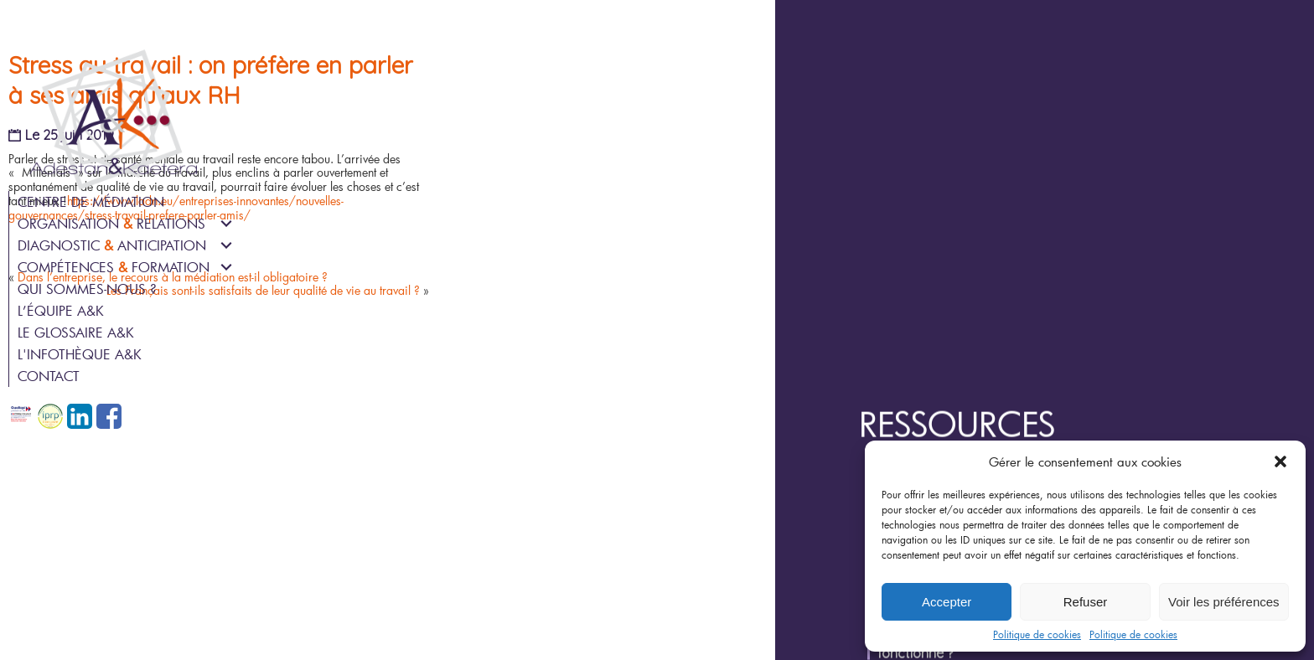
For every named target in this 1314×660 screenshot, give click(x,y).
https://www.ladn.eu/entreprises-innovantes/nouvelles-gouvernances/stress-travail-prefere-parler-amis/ (409, 366)
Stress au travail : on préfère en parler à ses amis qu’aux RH (449, 207)
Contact (49, 375)
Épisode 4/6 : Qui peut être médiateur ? (1060, 394)
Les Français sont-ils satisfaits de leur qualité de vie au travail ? (484, 453)
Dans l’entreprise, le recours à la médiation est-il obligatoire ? (437, 437)
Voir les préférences (1224, 602)
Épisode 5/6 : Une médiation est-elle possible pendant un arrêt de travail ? (1124, 364)
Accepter (946, 602)
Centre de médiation (91, 201)
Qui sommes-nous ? (87, 288)
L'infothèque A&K (80, 354)
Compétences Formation (114, 267)
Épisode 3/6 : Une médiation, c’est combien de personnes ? (1115, 418)
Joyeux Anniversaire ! (1009, 286)
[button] (1280, 461)
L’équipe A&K (61, 310)
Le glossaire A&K (76, 332)
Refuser (1085, 602)
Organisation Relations (111, 223)
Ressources (1031, 241)
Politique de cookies (1037, 634)
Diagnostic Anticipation (112, 245)
